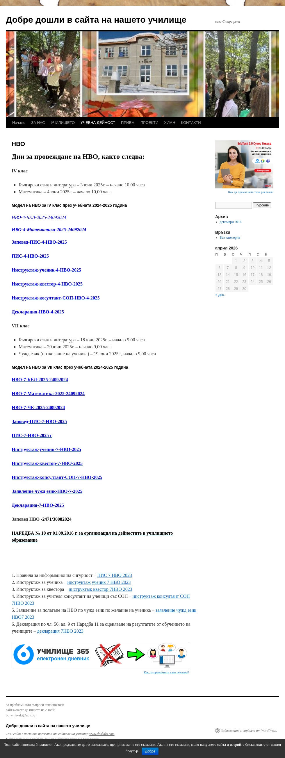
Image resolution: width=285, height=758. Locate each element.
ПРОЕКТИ (149, 122)
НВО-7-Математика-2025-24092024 (48, 393)
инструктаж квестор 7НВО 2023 (100, 589)
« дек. (220, 295)
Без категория (230, 238)
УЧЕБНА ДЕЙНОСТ (98, 122)
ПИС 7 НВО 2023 (114, 575)
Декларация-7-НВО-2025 (38, 505)
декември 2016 (231, 222)
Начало (18, 122)
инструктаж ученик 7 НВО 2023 (99, 582)
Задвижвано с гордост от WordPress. (249, 731)
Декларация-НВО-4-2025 (38, 311)
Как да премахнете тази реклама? (166, 672)
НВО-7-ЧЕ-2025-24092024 (38, 407)
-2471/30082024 (56, 519)
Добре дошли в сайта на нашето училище (96, 19)
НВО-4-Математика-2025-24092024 (49, 229)
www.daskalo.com (101, 734)
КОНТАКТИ (191, 122)
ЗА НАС (38, 122)
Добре (150, 751)
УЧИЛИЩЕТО (63, 122)
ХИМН (169, 122)
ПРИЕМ (128, 122)
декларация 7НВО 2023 (60, 631)
